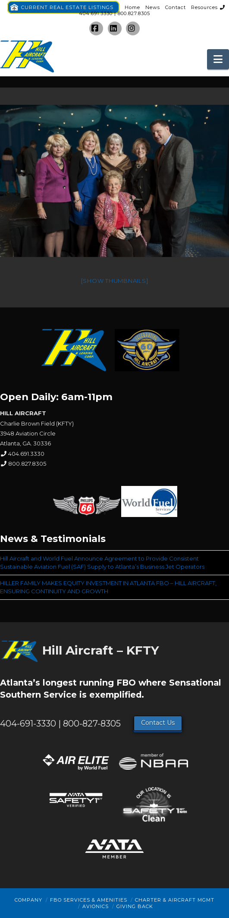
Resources (204, 7)
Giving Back (134, 906)
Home (132, 7)
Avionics (95, 906)
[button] (218, 59)
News (152, 7)
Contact (175, 7)
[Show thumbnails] (114, 280)
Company (28, 900)
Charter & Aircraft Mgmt (174, 900)
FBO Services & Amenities (88, 900)
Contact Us (158, 723)
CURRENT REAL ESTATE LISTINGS (67, 7)
